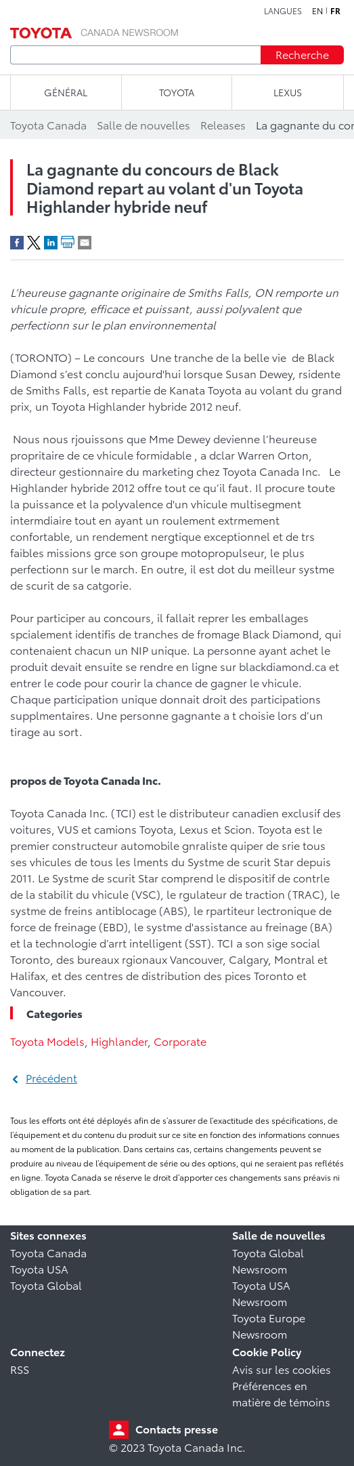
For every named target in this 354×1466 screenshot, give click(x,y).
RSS (19, 1369)
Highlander (119, 1040)
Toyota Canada (48, 1252)
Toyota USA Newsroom (261, 1293)
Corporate (180, 1040)
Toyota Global (46, 1284)
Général (65, 92)
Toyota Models (47, 1040)
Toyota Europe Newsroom (268, 1325)
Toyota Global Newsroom (268, 1260)
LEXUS (287, 92)
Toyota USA (39, 1268)
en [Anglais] (317, 10)
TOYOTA (176, 92)
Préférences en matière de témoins (281, 1393)
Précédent (51, 1077)
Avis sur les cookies (281, 1369)
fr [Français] (335, 10)
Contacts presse (176, 1428)
